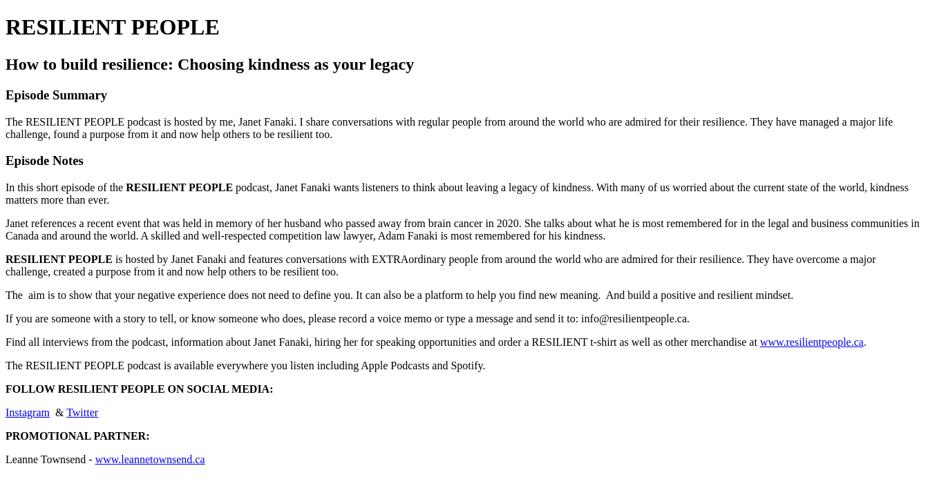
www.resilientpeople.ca (812, 342)
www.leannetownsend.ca (150, 459)
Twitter (82, 412)
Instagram (28, 412)
